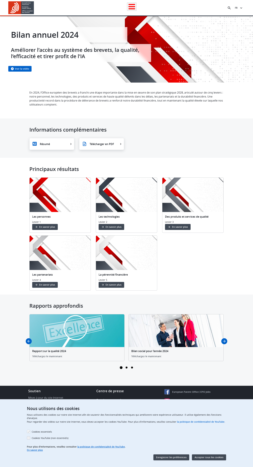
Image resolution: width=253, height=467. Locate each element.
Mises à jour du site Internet (45, 398)
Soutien (34, 391)
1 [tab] (121, 367)
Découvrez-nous (204, 7)
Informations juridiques (130, 7)
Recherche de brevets (75, 7)
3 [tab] (132, 367)
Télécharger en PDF (102, 144)
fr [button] (236, 7)
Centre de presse (110, 391)
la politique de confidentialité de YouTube (200, 421)
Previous (29, 341)
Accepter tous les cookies (209, 457)
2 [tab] (126, 367)
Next (224, 341)
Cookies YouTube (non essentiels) (50, 438)
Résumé (45, 144)
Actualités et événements (160, 7)
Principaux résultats (54, 168)
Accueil (55, 7)
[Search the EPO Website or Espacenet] (229, 8)
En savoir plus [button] (47, 226)
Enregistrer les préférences (171, 457)
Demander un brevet (103, 7)
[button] (34, 8)
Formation (184, 7)
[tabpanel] (76, 337)
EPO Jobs (205, 391)
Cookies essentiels (42, 431)
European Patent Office (185, 391)
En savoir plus (35, 450)
